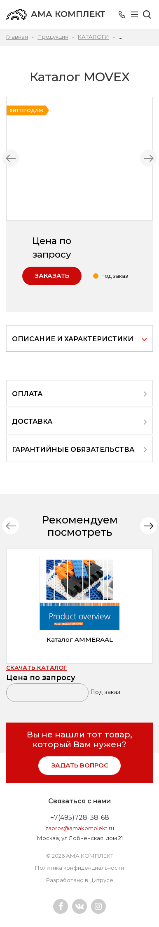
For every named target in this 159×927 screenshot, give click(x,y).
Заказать (52, 275)
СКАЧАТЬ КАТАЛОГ (36, 667)
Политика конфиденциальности (79, 867)
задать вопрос (79, 765)
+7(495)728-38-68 (79, 817)
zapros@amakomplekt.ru (79, 828)
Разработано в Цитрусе (79, 880)
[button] (148, 525)
